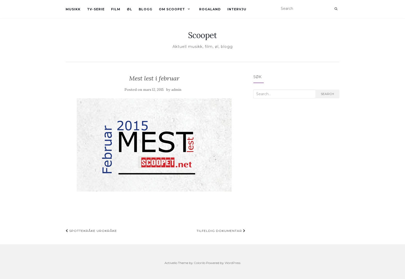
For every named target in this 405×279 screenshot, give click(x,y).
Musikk (73, 9)
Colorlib (199, 263)
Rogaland (210, 9)
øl (129, 9)
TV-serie (96, 9)
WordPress (232, 263)
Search (327, 94)
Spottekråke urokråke (91, 231)
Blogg (145, 9)
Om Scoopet (172, 9)
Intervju (236, 9)
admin (176, 89)
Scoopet (202, 35)
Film (115, 9)
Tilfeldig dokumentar (221, 231)
